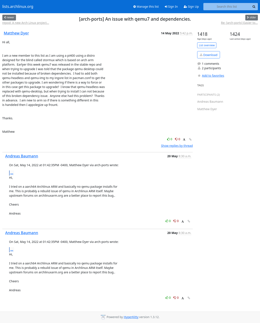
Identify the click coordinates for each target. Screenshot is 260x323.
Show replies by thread (177, 146)
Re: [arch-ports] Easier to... (239, 23)
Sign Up (191, 6)
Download (208, 55)
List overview (207, 45)
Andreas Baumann (21, 156)
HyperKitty (131, 317)
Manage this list (146, 6)
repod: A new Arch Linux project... (25, 23)
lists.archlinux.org (17, 6)
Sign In (171, 6)
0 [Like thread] (170, 139)
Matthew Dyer (16, 33)
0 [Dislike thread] (177, 139)
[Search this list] (226, 6)
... (11, 172)
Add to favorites (210, 76)
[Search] (254, 6)
